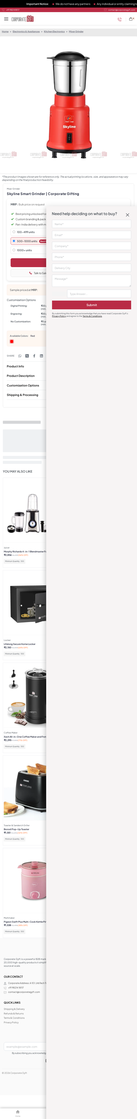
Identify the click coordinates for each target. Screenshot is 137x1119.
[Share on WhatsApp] (20, 356)
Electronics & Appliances (26, 31)
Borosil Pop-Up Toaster (16, 829)
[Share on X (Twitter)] (27, 356)
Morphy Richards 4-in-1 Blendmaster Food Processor (32, 551)
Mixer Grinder (76, 31)
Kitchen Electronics (54, 31)
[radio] (12, 341)
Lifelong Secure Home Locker (19, 644)
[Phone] (120, 19)
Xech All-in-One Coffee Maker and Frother (27, 737)
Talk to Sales (39, 273)
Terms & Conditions (92, 316)
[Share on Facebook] (34, 356)
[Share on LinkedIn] (41, 356)
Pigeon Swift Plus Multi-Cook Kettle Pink (26, 922)
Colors (24, 335)
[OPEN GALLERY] (68, 104)
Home (5, 31)
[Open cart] (132, 18)
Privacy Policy (59, 316)
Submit (91, 305)
